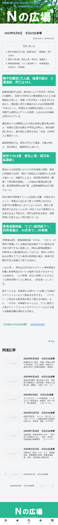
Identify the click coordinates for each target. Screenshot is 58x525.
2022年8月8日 (37, 324)
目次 (25, 46)
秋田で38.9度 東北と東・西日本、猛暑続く (27, 59)
